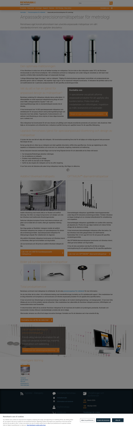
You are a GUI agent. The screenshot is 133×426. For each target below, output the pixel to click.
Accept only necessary (103, 422)
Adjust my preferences (87, 422)
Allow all (117, 422)
